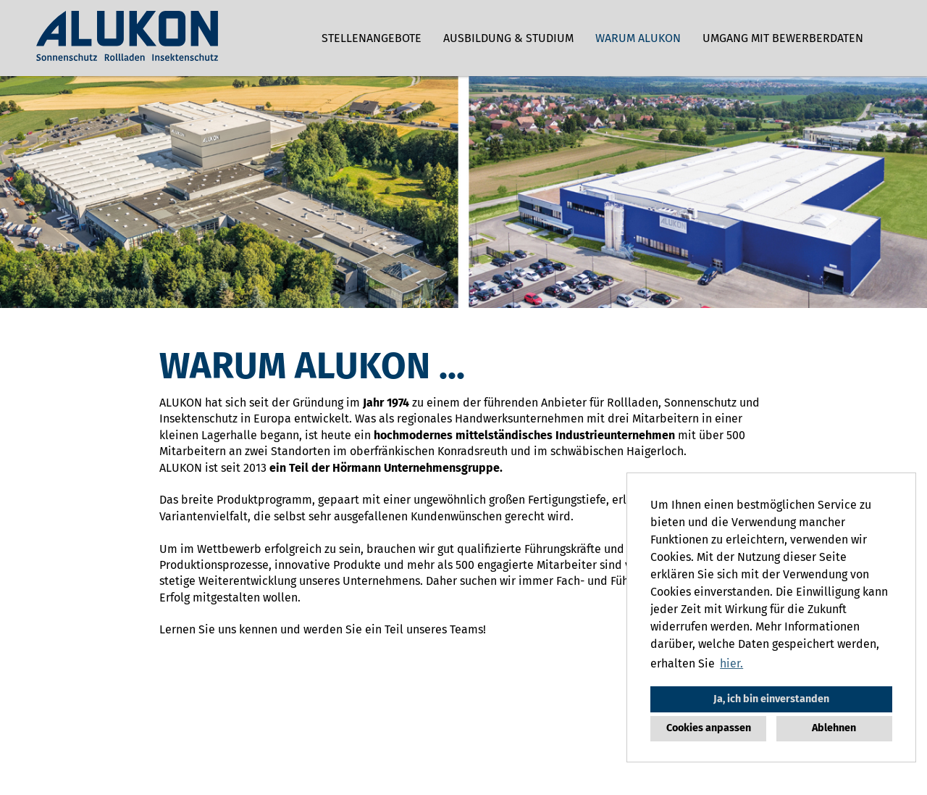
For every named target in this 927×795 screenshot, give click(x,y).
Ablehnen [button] (834, 728)
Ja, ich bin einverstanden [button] (771, 699)
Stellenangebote (371, 38)
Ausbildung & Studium (508, 38)
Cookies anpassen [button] (708, 728)
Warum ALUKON (638, 38)
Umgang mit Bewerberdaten (782, 38)
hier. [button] (731, 663)
